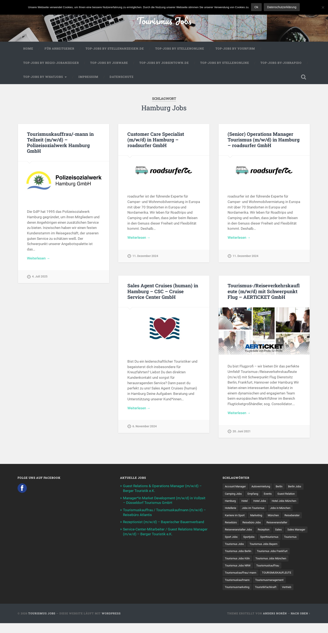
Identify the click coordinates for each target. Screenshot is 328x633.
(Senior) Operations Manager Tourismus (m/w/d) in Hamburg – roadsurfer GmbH (264, 140)
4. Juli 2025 (39, 277)
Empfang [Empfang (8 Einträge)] (275, 495)
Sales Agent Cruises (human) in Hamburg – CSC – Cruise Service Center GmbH (162, 292)
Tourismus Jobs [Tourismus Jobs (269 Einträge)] (280, 545)
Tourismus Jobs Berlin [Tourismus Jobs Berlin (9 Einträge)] (275, 553)
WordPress (111, 623)
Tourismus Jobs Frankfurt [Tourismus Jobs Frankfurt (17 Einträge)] (242, 560)
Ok (257, 7)
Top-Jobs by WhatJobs (43, 77)
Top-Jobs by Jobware (109, 63)
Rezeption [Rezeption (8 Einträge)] (294, 531)
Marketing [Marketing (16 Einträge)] (286, 517)
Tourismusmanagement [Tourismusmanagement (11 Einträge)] (240, 589)
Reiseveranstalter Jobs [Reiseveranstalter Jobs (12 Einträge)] (268, 531)
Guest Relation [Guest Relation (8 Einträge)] (234, 502)
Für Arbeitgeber (59, 49)
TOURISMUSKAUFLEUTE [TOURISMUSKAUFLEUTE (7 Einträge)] (241, 582)
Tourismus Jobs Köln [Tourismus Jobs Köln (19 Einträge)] (277, 560)
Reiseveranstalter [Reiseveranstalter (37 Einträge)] (236, 531)
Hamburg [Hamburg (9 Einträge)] (256, 502)
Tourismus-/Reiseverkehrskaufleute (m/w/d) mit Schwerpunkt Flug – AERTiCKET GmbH (263, 292)
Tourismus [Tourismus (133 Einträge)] (257, 545)
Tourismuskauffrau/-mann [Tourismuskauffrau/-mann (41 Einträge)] (272, 575)
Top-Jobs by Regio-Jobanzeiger (51, 63)
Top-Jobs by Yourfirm (235, 49)
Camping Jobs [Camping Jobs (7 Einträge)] (254, 495)
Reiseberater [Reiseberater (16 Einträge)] (251, 524)
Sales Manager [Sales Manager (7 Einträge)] (247, 538)
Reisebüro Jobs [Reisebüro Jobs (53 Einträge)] (293, 524)
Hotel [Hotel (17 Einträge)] (271, 502)
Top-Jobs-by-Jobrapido (281, 63)
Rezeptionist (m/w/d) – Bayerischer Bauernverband (163, 523)
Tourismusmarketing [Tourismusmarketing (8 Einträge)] (274, 589)
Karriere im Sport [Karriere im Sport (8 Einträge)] (263, 517)
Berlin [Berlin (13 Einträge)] (284, 487)
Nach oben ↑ (300, 623)
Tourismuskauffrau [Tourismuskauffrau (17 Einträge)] (237, 575)
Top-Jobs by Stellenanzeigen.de (115, 49)
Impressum (88, 77)
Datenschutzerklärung (282, 7)
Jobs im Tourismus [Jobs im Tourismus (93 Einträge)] (287, 509)
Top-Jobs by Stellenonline (179, 49)
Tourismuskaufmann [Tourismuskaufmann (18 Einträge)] (276, 582)
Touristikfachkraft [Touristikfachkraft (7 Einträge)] (236, 596)
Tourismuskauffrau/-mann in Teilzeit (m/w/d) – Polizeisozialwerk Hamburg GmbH (60, 142)
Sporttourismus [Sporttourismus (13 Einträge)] (235, 545)
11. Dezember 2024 (145, 256)
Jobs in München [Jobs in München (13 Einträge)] (236, 517)
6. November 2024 (144, 428)
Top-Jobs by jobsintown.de (164, 63)
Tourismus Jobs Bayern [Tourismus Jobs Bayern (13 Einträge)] (240, 553)
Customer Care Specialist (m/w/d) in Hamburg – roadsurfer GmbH (155, 140)
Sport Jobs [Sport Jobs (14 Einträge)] (269, 538)
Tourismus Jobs (164, 20)
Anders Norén (275, 623)
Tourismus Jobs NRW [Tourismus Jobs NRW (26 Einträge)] (278, 567)
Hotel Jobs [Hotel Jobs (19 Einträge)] (287, 502)
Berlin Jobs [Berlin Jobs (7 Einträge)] (232, 495)
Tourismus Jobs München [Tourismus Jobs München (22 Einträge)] (241, 567)
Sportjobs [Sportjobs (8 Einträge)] (288, 538)
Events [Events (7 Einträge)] (291, 495)
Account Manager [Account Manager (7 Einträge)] (236, 487)
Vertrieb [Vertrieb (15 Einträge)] (259, 596)
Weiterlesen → (38, 259)
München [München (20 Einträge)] (231, 524)
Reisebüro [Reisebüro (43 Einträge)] (271, 524)
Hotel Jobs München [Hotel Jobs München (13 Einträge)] (238, 509)
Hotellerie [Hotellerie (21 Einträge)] (263, 509)
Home (28, 49)
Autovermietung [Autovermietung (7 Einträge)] (264, 487)
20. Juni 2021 (242, 432)
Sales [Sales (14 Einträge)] (228, 538)
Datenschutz (121, 77)
